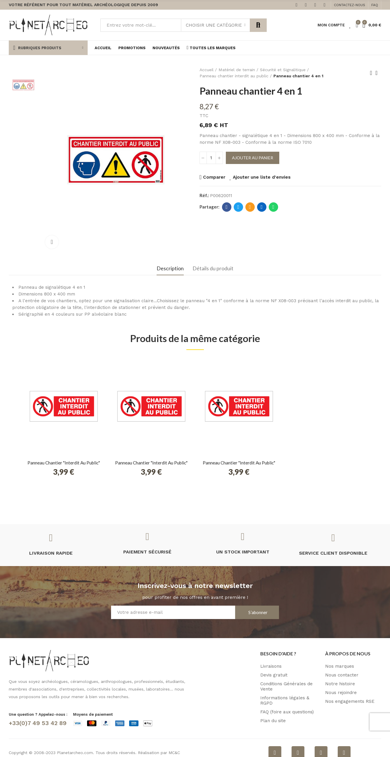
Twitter (238, 207)
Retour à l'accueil (378, 73)
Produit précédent (371, 73)
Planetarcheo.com (75, 752)
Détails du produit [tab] (213, 268)
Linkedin (262, 207)
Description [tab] (170, 268)
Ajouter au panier (252, 157)
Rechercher (258, 25)
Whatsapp (273, 207)
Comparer (214, 177)
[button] (349, 5)
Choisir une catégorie (214, 25)
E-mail (250, 207)
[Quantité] (211, 158)
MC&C (174, 752)
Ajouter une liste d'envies (262, 177)
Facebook (227, 207)
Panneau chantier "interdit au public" (63, 462)
